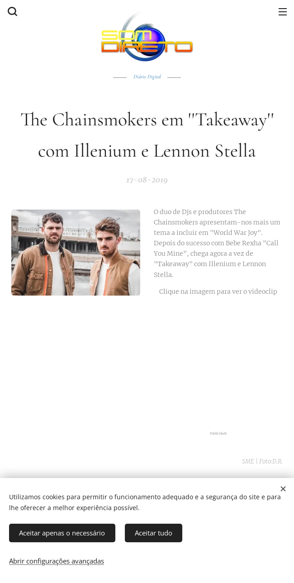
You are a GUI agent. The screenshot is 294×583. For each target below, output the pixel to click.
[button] (11, 11)
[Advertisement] (218, 364)
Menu (283, 11)
